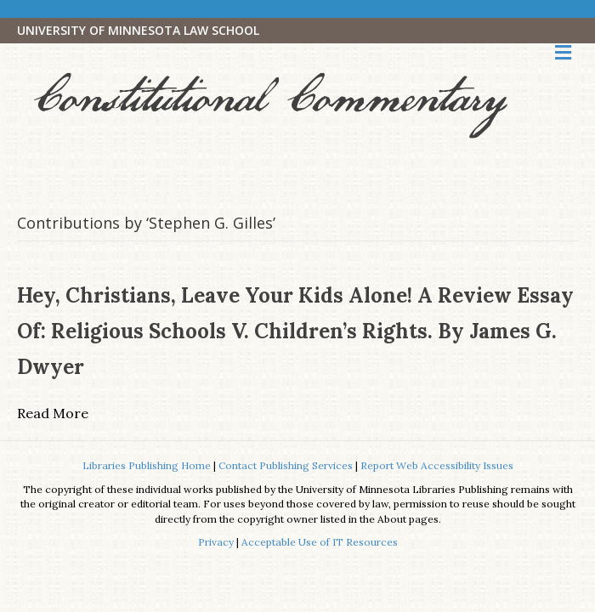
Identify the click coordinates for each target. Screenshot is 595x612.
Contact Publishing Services (285, 465)
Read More (52, 413)
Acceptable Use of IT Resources (319, 542)
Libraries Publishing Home (146, 465)
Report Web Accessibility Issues (436, 465)
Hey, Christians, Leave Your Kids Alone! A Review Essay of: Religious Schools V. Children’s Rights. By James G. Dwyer (295, 331)
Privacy (216, 542)
